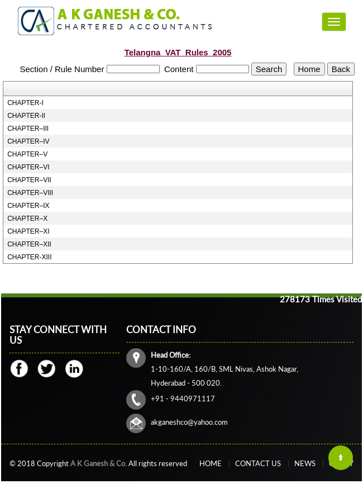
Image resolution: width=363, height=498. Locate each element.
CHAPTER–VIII (30, 193)
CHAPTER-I (25, 103)
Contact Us (258, 463)
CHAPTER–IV (28, 141)
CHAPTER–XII (29, 244)
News (305, 463)
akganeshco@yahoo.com (189, 422)
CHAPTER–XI (28, 231)
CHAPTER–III (28, 128)
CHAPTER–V (27, 154)
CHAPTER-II (26, 116)
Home (210, 463)
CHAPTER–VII (29, 180)
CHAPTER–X (27, 218)
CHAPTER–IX (28, 206)
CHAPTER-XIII (29, 257)
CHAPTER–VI (28, 167)
